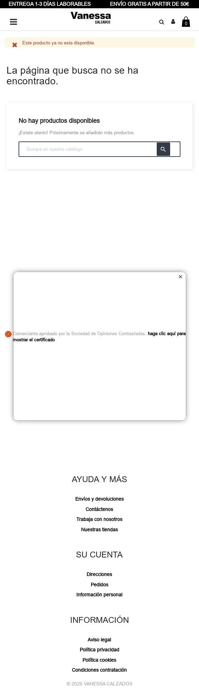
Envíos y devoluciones (99, 499)
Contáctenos (99, 509)
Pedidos (99, 584)
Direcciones (99, 574)
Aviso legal (99, 639)
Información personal (99, 594)
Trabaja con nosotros (99, 519)
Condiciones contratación (99, 670)
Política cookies (99, 660)
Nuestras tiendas (99, 529)
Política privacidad (99, 649)
